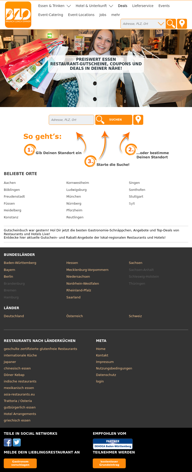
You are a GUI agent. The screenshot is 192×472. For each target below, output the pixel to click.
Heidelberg (12, 210)
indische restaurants (20, 381)
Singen (134, 183)
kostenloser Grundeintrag (109, 463)
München (73, 196)
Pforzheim (74, 210)
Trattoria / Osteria (18, 401)
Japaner (10, 362)
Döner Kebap (14, 375)
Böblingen (12, 190)
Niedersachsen (78, 276)
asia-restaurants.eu (19, 394)
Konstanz (11, 217)
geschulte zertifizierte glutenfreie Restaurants (40, 349)
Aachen (10, 183)
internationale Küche (20, 355)
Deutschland (14, 316)
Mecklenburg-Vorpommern (87, 270)
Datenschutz (106, 375)
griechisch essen (17, 420)
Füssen (9, 203)
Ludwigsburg (76, 190)
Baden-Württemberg (20, 263)
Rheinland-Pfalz (78, 290)
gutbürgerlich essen (20, 407)
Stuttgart (136, 196)
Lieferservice (143, 6)
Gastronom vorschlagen (20, 463)
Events (164, 6)
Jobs (103, 15)
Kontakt (102, 355)
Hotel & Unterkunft (91, 6)
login (100, 381)
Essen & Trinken (51, 6)
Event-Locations (81, 15)
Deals (122, 6)
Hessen (72, 263)
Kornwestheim (77, 183)
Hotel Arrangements (20, 414)
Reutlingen (75, 217)
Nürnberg (73, 203)
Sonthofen (137, 190)
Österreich (74, 316)
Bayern (9, 270)
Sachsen (135, 263)
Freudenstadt (14, 196)
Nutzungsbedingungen (114, 368)
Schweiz (135, 316)
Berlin (8, 276)
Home (101, 349)
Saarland (73, 297)
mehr (115, 15)
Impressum (105, 362)
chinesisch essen (17, 368)
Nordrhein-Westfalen (82, 283)
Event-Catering (50, 15)
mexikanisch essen (19, 388)
